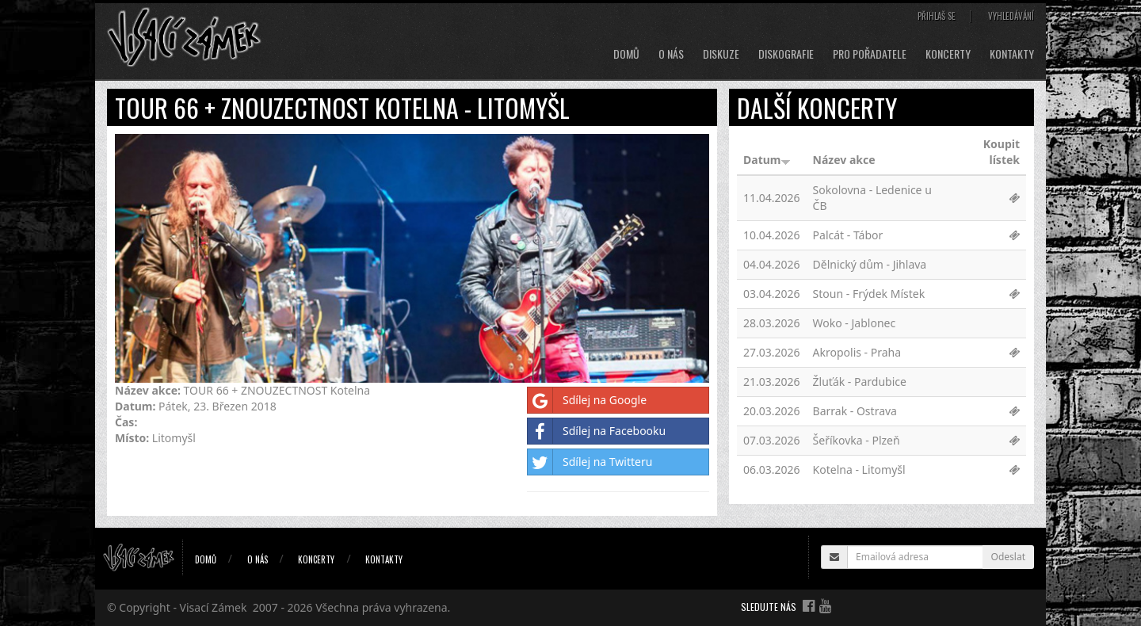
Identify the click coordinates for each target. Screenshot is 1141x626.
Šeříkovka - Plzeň (856, 440)
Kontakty (1012, 54)
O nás (671, 54)
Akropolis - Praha (857, 352)
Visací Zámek (213, 607)
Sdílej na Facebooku (597, 431)
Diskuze (721, 54)
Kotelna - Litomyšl (859, 469)
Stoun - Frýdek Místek (869, 293)
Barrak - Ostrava (855, 410)
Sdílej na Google (587, 400)
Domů (626, 54)
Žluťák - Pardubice (859, 381)
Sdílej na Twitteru (590, 462)
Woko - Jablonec (854, 322)
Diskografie (786, 54)
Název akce (844, 159)
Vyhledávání (1011, 16)
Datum (767, 159)
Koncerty (948, 54)
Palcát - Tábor (848, 234)
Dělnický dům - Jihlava (870, 264)
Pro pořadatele (869, 54)
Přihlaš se (937, 16)
